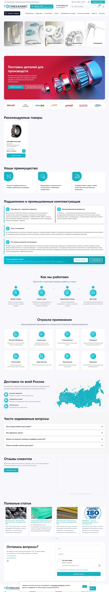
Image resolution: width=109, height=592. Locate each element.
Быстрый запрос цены (34, 87)
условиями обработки (58, 585)
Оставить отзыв (11, 470)
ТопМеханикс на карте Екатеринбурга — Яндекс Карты (80, 493)
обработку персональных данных (79, 570)
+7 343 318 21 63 (62, 6)
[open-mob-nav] (12, 13)
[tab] (52, 538)
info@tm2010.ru (60, 7)
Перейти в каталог (81, 260)
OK (84, 586)
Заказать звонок (98, 2)
